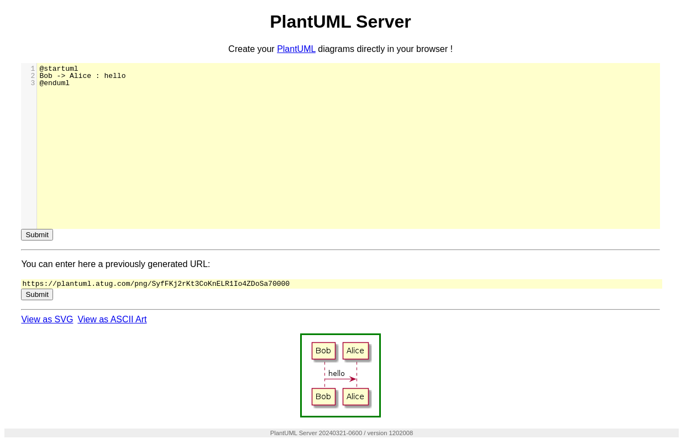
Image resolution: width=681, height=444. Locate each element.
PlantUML (296, 49)
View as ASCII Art (111, 320)
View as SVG (47, 320)
